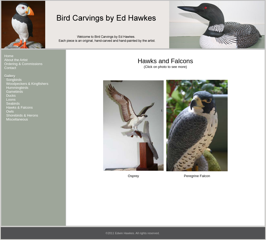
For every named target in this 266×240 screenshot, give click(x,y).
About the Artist (15, 60)
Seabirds (13, 103)
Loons (10, 99)
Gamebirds (14, 92)
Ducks (11, 96)
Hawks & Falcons (19, 107)
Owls (10, 111)
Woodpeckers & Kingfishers (27, 84)
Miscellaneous (17, 119)
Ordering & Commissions (23, 64)
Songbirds (14, 80)
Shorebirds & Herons (22, 115)
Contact (10, 68)
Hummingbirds (17, 88)
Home (8, 56)
